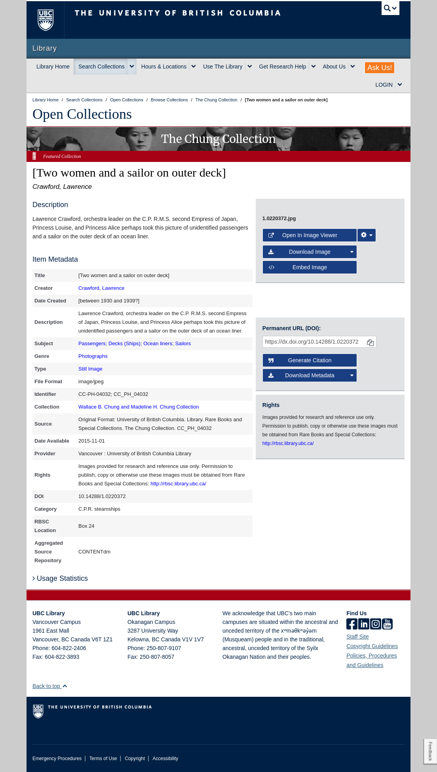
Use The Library (222, 66)
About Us (334, 66)
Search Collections (101, 66)
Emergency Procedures (57, 758)
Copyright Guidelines (372, 646)
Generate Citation (300, 360)
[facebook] (351, 625)
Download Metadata (310, 375)
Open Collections (82, 114)
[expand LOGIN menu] (400, 84)
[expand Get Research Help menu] (313, 66)
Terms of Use (103, 758)
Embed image (297, 267)
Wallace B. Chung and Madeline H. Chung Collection (138, 407)
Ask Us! (379, 68)
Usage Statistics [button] (60, 578)
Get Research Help (282, 66)
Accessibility (165, 758)
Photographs (93, 356)
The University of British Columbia (51, 20)
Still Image (90, 369)
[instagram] (375, 625)
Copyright (135, 758)
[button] (65, 686)
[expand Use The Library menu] (250, 66)
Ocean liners (157, 343)
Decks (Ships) (124, 343)
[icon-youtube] (387, 625)
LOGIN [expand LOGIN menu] (384, 85)
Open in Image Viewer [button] (302, 235)
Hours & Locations (163, 66)
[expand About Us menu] (352, 66)
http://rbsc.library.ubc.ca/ (178, 484)
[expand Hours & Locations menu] (193, 66)
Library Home (53, 66)
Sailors (183, 343)
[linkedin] (363, 625)
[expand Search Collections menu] (132, 66)
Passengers (92, 343)
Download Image (310, 252)
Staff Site (357, 636)
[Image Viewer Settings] (366, 235)
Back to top (50, 686)
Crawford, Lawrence (101, 288)
